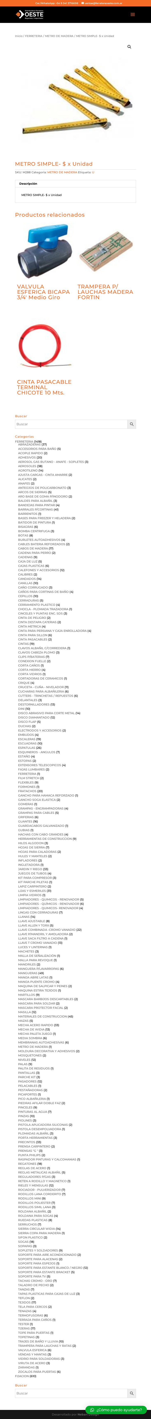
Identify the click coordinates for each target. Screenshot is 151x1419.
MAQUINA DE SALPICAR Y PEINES (42, 986)
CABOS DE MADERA (33, 548)
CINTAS (23, 644)
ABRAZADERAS (29, 444)
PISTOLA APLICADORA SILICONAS (43, 1125)
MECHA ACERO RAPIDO (35, 1025)
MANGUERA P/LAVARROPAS (38, 969)
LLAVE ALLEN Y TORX (33, 925)
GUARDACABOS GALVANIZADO (41, 826)
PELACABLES (27, 1086)
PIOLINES (25, 1120)
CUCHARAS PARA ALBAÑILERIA (41, 691)
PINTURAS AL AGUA (32, 1112)
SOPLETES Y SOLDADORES (38, 1250)
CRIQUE (24, 683)
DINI (21, 709)
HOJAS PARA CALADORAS (37, 852)
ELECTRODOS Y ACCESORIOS (40, 730)
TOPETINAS (26, 1337)
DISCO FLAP (27, 722)
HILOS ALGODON (31, 843)
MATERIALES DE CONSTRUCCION (42, 1016)
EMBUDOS (26, 735)
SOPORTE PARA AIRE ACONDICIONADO (47, 1255)
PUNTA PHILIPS (29, 1155)
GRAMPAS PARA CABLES (36, 813)
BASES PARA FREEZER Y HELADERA (44, 518)
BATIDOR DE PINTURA (34, 522)
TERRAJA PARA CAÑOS (35, 1320)
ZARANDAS (26, 1367)
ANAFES (24, 483)
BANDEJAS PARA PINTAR (36, 505)
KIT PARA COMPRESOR (35, 878)
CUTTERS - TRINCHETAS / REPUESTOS (45, 696)
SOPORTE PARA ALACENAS (38, 1259)
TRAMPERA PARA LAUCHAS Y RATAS (45, 1346)
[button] (116, 1410)
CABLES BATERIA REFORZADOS (41, 544)
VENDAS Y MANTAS (32, 1354)
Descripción (28, 183)
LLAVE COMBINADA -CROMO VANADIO (47, 930)
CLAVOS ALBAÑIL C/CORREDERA (42, 648)
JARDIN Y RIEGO (30, 869)
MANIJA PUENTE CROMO (36, 982)
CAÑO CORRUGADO (33, 587)
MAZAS (23, 1021)
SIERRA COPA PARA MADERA (39, 1233)
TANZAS (24, 1289)
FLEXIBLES (26, 782)
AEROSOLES (27, 466)
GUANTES (25, 821)
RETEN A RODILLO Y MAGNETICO (42, 1181)
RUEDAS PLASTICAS (33, 1220)
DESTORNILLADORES (34, 704)
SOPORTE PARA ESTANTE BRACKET (44, 1272)
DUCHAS (24, 726)
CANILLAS (25, 583)
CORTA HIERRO (29, 670)
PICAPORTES (27, 1094)
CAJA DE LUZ (27, 561)
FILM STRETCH (28, 778)
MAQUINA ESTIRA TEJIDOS (37, 990)
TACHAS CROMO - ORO (35, 1281)
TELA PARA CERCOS (32, 1307)
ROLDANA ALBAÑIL (32, 1211)
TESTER (23, 1324)
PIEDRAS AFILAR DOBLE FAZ (39, 1103)
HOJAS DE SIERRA (31, 847)
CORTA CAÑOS (29, 665)
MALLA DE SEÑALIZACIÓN (37, 956)
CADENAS (25, 557)
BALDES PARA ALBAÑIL (35, 501)
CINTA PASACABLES (32, 639)
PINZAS (23, 1116)
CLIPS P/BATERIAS (31, 657)
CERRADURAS (28, 600)
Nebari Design (88, 1414)
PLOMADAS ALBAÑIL (33, 1133)
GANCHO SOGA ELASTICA (37, 800)
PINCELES (25, 1107)
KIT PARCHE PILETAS (33, 882)
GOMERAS (25, 804)
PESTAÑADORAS (30, 1090)
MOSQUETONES (30, 1055)
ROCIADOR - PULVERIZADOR (39, 1190)
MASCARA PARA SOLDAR (36, 1003)
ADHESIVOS (27, 457)
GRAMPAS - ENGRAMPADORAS (41, 808)
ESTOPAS (25, 761)
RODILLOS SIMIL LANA (34, 1207)
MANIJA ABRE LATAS (33, 977)
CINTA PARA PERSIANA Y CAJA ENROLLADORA (52, 631)
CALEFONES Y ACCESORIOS (38, 570)
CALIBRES (25, 574)
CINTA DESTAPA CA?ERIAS (37, 622)
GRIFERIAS (26, 817)
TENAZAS (25, 1311)
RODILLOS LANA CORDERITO (39, 1194)
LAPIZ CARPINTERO (32, 886)
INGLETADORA (29, 865)
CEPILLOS (25, 596)
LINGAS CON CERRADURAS (38, 912)
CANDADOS (27, 579)
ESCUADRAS (27, 743)
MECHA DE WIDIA (31, 1029)
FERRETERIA (33, 36)
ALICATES (25, 479)
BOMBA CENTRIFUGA (34, 531)
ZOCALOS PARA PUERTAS (37, 1372)
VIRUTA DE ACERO (31, 1363)
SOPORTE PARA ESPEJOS (37, 1263)
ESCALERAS (26, 739)
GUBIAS (24, 830)
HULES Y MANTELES (32, 856)
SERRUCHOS (27, 1224)
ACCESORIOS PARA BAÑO (37, 449)
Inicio (18, 36)
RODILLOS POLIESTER (34, 1203)
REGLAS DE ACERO (32, 1168)
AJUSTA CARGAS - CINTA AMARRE (43, 475)
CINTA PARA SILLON (32, 635)
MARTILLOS (26, 995)
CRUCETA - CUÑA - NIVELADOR (41, 687)
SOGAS (23, 1242)
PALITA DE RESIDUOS (34, 1068)
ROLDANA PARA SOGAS (35, 1216)
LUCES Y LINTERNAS (33, 947)
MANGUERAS (27, 973)
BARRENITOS (27, 514)
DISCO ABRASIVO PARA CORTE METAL (46, 713)
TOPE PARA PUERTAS (34, 1333)
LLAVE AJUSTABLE (31, 921)
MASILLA (24, 1012)
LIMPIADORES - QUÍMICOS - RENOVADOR (48, 904)
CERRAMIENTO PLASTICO (36, 605)
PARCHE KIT (27, 1077)
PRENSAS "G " (28, 1151)
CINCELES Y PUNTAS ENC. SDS (40, 613)
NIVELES (24, 1060)
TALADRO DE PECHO (33, 1285)
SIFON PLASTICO (30, 1237)
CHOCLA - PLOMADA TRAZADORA (43, 609)
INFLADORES (27, 860)
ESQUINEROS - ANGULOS (36, 752)
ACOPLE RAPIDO (30, 453)
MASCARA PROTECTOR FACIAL (40, 1008)
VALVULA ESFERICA (32, 1350)
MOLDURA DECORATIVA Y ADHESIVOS (46, 1051)
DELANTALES (27, 700)
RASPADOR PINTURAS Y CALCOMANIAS (47, 1159)
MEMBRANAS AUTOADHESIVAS (41, 1042)
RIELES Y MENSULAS (33, 1185)
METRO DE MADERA (59, 36)
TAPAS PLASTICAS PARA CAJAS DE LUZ (46, 1294)
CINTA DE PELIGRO (32, 618)
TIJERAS (24, 1328)
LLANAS (24, 917)
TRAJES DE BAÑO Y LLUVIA (38, 1341)
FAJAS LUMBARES (31, 769)
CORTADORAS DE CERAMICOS (40, 678)
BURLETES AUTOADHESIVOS (39, 540)
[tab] (75, 183)
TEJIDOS (24, 1302)
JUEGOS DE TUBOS (32, 873)
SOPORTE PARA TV (32, 1276)
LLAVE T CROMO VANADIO (37, 943)
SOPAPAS (25, 1246)
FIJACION (22, 1376)
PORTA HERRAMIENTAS (35, 1138)
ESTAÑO (24, 756)
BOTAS (23, 535)
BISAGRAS (25, 527)
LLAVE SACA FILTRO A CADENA (41, 938)
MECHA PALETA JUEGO (35, 1034)
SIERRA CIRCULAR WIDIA (36, 1229)
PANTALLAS (26, 1073)
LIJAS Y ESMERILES (32, 891)
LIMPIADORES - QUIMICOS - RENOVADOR (48, 899)
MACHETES (26, 951)
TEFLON (24, 1298)
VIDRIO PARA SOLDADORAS (39, 1359)
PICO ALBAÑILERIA (32, 1099)
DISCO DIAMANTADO (34, 717)
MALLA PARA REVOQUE (35, 960)
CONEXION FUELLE (32, 661)
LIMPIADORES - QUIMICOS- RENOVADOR (48, 908)
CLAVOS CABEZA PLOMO (36, 652)
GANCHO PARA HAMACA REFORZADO (46, 795)
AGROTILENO (28, 470)
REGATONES (27, 1164)
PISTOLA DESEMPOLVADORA (39, 1129)
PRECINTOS (26, 1142)
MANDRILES (27, 964)
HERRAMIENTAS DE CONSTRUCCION (45, 839)
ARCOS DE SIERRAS (32, 492)
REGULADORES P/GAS (34, 1177)
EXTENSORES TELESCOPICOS (39, 765)
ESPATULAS (26, 748)
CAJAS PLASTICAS (31, 566)
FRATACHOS (27, 791)
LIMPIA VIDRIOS (30, 895)
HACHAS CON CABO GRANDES (41, 834)
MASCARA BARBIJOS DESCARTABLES (45, 999)
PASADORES (27, 1081)
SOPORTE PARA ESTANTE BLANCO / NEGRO (50, 1268)
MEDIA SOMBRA (30, 1038)
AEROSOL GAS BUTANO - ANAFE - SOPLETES (51, 462)
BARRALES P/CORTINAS (35, 509)
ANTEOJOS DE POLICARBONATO (42, 488)
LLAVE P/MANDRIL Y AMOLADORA (43, 934)
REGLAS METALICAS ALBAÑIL (39, 1172)
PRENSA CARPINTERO (34, 1146)
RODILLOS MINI (29, 1198)
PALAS (23, 1064)
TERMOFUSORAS (30, 1315)
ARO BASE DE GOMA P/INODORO (43, 496)
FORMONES (27, 787)
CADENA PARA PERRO (34, 553)
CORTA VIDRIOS (30, 674)
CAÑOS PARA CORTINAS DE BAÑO (43, 592)
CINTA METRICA (29, 626)
